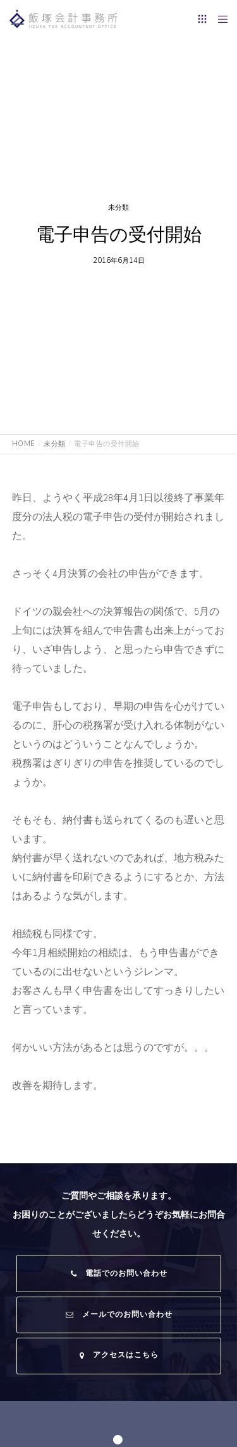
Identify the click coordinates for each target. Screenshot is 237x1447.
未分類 (118, 207)
